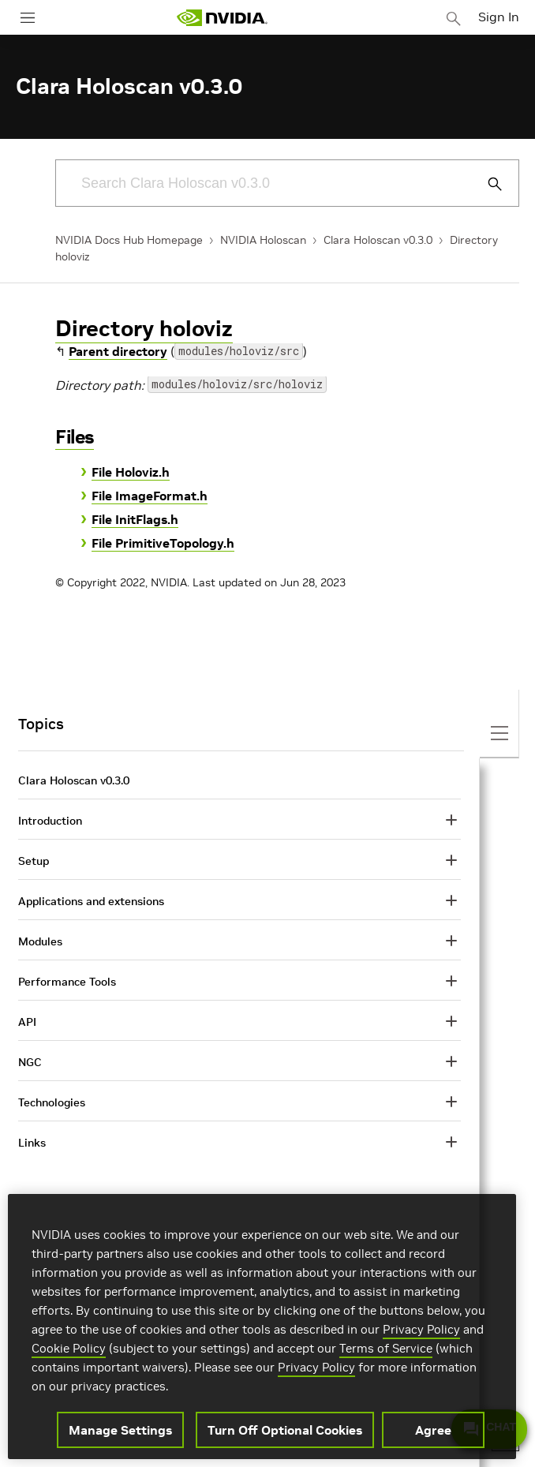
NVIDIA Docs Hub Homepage (129, 240)
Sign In (498, 16)
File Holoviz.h (131, 472)
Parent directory (118, 351)
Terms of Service (385, 1348)
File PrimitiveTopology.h (163, 543)
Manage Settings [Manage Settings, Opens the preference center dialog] (120, 1430)
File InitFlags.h (135, 519)
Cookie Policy (69, 1348)
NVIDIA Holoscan (263, 240)
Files (74, 437)
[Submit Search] (486, 184)
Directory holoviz (144, 328)
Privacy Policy (421, 1329)
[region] (262, 1326)
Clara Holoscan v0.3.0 (378, 240)
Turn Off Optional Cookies (285, 1430)
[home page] (222, 17)
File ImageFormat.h (150, 495)
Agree (433, 1430)
